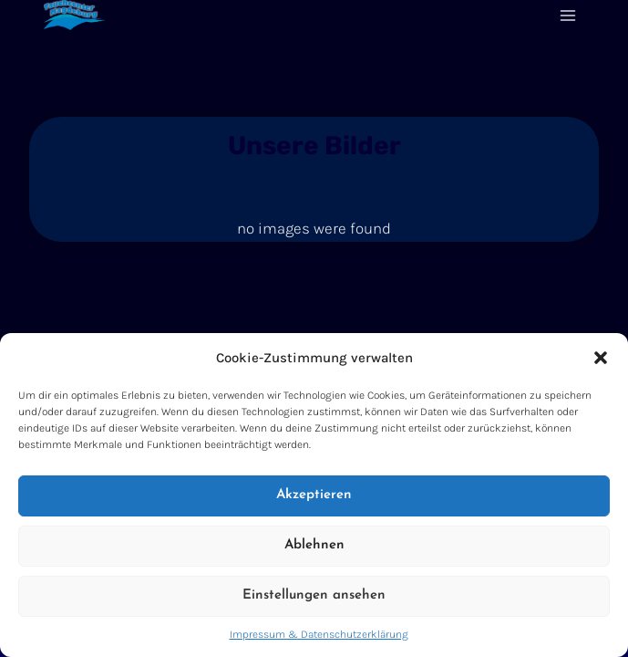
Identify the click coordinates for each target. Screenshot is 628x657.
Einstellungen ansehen (314, 595)
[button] (601, 358)
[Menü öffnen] (567, 15)
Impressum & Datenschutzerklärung (319, 634)
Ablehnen (314, 545)
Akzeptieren (314, 495)
